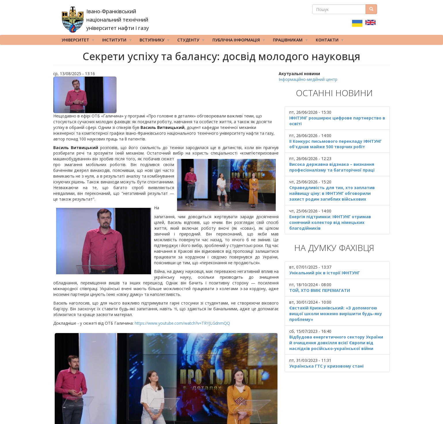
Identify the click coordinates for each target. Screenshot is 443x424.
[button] (166, 95)
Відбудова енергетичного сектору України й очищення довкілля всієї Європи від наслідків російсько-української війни (336, 342)
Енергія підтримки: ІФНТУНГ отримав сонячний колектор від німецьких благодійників (330, 222)
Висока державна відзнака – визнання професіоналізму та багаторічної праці (331, 167)
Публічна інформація (237, 41)
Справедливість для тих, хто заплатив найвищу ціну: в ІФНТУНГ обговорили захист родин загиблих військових (332, 193)
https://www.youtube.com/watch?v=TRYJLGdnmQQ (182, 323)
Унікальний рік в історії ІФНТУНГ (324, 272)
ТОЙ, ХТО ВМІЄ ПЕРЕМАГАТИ (319, 290)
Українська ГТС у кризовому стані (326, 366)
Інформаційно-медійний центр (308, 79)
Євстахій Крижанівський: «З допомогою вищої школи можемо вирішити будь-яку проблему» (335, 313)
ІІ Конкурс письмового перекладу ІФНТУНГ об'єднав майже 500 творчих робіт (335, 144)
